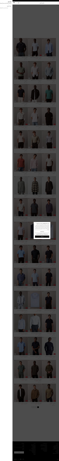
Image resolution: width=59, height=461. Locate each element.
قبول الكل (29, 236)
